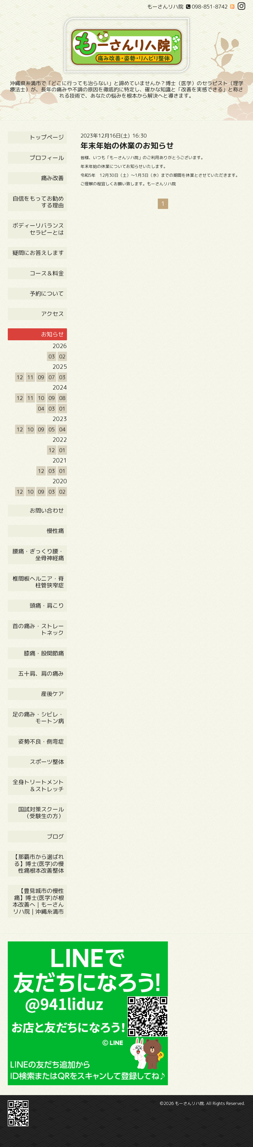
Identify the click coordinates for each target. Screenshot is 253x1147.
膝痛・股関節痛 (44, 653)
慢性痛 (55, 531)
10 (41, 398)
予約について (47, 293)
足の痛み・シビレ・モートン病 (38, 717)
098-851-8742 (210, 6)
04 (41, 408)
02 (62, 356)
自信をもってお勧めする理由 (38, 201)
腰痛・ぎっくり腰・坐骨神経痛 (38, 554)
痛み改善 (52, 178)
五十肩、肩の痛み (41, 673)
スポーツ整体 (47, 762)
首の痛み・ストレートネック (38, 629)
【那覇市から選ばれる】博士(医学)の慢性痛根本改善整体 (38, 863)
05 (52, 429)
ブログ (55, 836)
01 (62, 408)
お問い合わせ (47, 510)
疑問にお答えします (38, 253)
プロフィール (47, 158)
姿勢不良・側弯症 (41, 741)
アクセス (52, 314)
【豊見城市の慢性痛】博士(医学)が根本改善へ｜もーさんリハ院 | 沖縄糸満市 (38, 901)
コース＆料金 (47, 273)
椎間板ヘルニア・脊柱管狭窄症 (38, 581)
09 (41, 377)
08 (62, 398)
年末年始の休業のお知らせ (127, 145)
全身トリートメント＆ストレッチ (38, 785)
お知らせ (52, 334)
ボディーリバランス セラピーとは (38, 228)
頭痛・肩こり (47, 605)
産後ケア (52, 694)
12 (20, 377)
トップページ (47, 137)
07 (52, 377)
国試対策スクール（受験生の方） (41, 812)
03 (52, 356)
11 (30, 377)
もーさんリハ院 (189, 1103)
